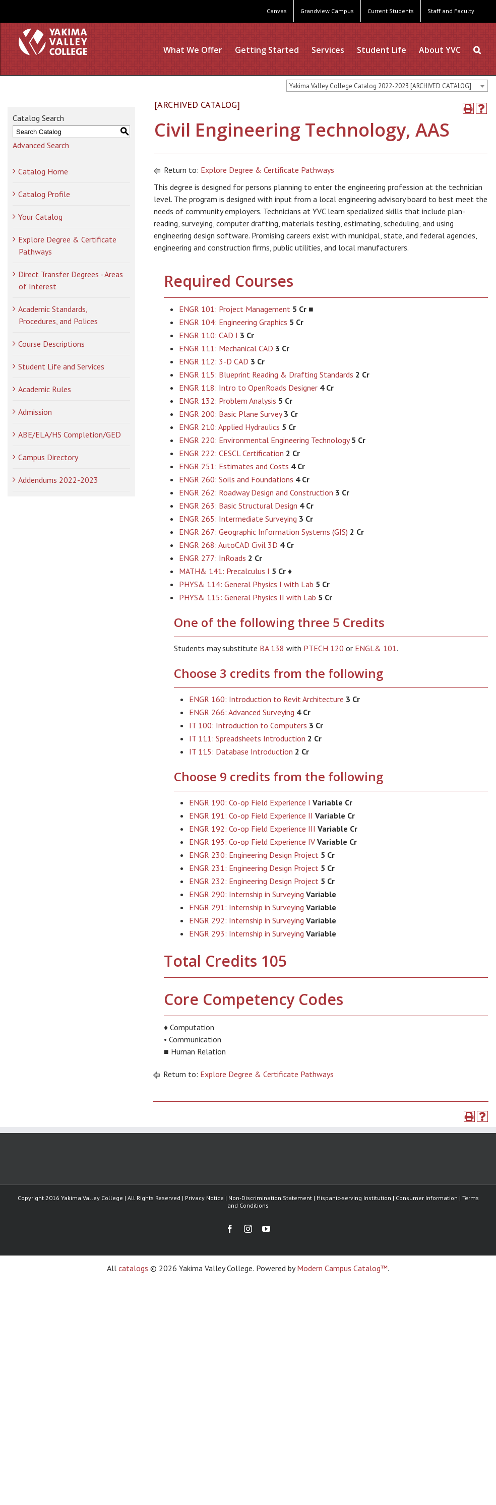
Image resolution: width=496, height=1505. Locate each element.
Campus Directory (48, 457)
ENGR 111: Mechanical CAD (226, 348)
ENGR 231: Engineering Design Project (254, 868)
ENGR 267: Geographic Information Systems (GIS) (263, 532)
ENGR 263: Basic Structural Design (238, 505)
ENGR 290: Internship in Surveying (246, 894)
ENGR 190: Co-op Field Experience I (250, 802)
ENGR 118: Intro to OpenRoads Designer (248, 388)
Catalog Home (43, 171)
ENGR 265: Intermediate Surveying (238, 519)
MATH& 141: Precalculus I (224, 571)
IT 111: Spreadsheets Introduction (247, 738)
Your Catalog (40, 217)
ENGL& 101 (376, 648)
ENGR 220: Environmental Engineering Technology (264, 440)
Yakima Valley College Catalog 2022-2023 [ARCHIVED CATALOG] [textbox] (380, 86)
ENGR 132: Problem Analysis (227, 401)
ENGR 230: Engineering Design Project (254, 855)
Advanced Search (41, 145)
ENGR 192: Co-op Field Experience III (252, 829)
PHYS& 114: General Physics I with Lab (246, 584)
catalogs (133, 1268)
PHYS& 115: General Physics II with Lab (247, 597)
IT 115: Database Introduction (241, 751)
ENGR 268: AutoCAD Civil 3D (228, 545)
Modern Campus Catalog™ (342, 1268)
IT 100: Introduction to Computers (248, 725)
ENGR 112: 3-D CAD (214, 361)
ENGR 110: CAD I (208, 335)
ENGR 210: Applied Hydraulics (229, 427)
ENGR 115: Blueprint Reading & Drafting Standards (266, 374)
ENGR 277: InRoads (212, 558)
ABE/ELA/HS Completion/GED (69, 434)
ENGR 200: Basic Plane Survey (230, 414)
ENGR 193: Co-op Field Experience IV (252, 842)
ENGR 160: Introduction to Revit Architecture (266, 699)
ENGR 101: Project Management (234, 309)
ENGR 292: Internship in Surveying (246, 920)
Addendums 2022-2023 (58, 480)
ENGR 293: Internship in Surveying (246, 933)
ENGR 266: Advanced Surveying (241, 712)
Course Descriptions (51, 344)
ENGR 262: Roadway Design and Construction (256, 492)
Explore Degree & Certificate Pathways (267, 170)
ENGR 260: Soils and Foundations (236, 479)
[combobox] (387, 86)
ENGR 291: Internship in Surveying (246, 907)
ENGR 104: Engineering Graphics (233, 322)
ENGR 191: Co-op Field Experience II (251, 815)
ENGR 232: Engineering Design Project (254, 881)
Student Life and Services (61, 366)
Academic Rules (44, 389)
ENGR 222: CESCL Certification (231, 453)
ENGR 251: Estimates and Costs (234, 466)
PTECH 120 (323, 648)
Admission (35, 412)
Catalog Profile (44, 194)
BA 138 (272, 648)
